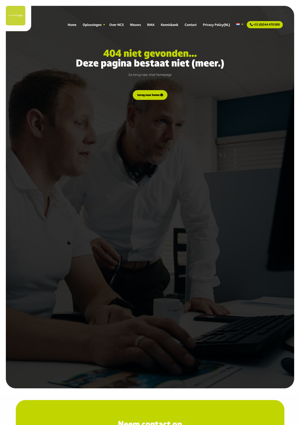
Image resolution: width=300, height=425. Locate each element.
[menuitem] (238, 24)
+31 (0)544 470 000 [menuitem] (265, 24)
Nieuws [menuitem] (135, 25)
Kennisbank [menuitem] (169, 25)
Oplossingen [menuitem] (92, 25)
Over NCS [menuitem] (116, 25)
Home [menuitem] (72, 25)
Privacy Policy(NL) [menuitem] (216, 25)
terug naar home (150, 95)
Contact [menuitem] (191, 25)
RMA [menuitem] (151, 25)
